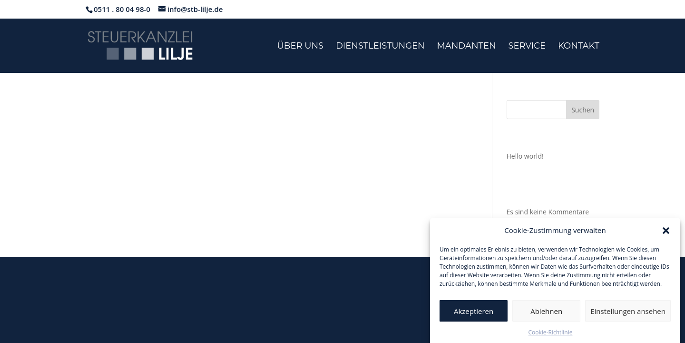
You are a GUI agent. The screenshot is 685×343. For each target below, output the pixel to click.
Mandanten (466, 46)
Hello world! (525, 156)
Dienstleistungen (380, 46)
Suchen (582, 109)
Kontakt (578, 46)
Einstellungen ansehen (627, 313)
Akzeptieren (473, 313)
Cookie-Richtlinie (550, 335)
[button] (666, 233)
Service (527, 46)
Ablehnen (546, 313)
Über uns (300, 46)
